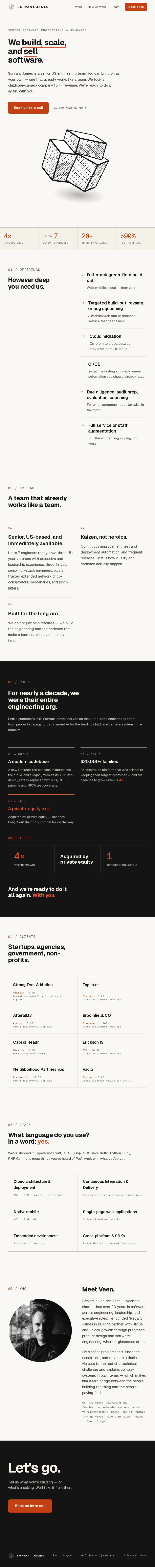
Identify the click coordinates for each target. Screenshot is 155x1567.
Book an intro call (28, 107)
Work (78, 7)
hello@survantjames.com (98, 1555)
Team (115, 7)
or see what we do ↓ (69, 107)
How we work (97, 7)
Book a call (136, 7)
